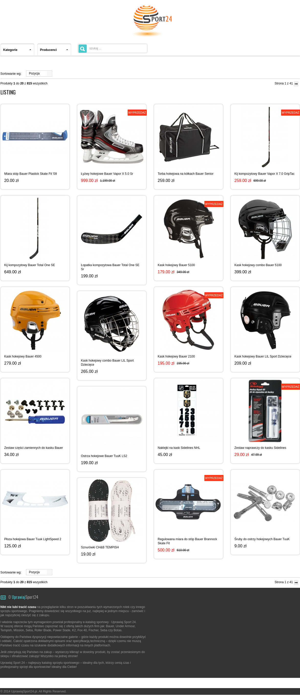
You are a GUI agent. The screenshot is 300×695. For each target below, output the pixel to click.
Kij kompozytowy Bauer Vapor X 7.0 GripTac (265, 174)
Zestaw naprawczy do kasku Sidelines (260, 448)
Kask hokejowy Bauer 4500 (22, 356)
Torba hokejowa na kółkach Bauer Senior (186, 174)
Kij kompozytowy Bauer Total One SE (29, 265)
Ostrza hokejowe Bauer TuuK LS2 (104, 456)
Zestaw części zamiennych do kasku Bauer (33, 448)
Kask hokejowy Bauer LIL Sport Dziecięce (263, 356)
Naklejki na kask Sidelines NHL (179, 448)
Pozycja (34, 73)
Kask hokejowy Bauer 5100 (176, 265)
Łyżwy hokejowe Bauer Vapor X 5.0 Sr (107, 174)
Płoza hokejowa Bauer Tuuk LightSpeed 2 (32, 539)
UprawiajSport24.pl (24, 691)
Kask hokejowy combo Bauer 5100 (258, 265)
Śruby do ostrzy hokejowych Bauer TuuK (262, 539)
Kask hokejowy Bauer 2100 (176, 356)
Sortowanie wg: (11, 73)
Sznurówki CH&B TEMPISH (100, 547)
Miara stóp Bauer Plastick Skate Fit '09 (30, 174)
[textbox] (112, 48)
